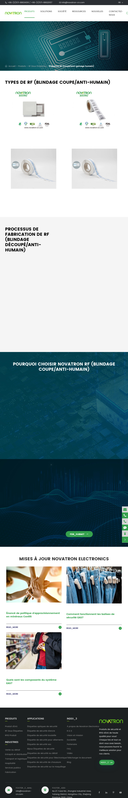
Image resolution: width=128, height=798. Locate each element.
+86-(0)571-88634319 (18, 2)
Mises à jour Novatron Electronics (64, 557)
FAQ (69, 748)
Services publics (13, 767)
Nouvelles (97, 11)
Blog (69, 762)
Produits (29, 11)
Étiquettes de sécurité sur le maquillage (46, 766)
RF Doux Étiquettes (37, 66)
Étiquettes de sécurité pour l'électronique (47, 757)
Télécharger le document (79, 757)
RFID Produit (10, 735)
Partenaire (72, 744)
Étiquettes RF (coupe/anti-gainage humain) (71, 66)
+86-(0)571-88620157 (41, 2)
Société (62, 11)
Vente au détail (12, 749)
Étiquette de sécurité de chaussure (44, 762)
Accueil (12, 66)
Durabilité (71, 739)
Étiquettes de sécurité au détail (42, 753)
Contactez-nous (116, 13)
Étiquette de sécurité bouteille (41, 735)
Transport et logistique (16, 758)
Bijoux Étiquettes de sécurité (40, 748)
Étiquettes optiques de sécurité (42, 726)
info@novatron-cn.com (73, 2)
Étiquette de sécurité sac (39, 744)
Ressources (79, 11)
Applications (35, 719)
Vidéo (69, 753)
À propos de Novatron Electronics (83, 726)
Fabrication (10, 772)
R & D (69, 731)
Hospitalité (10, 763)
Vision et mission (75, 735)
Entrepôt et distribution (16, 754)
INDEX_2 (107, 762)
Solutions (46, 11)
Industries (11, 742)
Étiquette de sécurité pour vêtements (45, 739)
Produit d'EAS (11, 726)
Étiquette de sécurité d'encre (41, 731)
